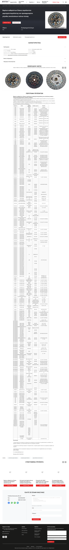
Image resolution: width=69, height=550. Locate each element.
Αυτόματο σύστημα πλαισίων (17, 5)
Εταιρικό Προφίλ (24, 528)
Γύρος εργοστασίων (24, 530)
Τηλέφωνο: (34, 513)
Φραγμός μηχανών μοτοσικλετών (37, 534)
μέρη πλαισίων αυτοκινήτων (38, 457)
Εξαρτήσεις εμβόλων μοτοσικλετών (37, 531)
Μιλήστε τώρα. (7, 22)
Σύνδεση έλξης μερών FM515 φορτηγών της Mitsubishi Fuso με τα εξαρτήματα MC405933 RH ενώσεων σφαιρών (26, 483)
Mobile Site (32, 546)
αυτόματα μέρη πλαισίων (25, 457)
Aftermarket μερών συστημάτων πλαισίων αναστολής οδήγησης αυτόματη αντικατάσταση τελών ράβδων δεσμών (57, 483)
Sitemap (28, 546)
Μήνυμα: (33, 495)
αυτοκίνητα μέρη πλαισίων (13, 457)
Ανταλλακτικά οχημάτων (38, 528)
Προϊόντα (10, 5)
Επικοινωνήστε (36, 519)
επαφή (23, 534)
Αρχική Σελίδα (5, 5)
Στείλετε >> (51, 541)
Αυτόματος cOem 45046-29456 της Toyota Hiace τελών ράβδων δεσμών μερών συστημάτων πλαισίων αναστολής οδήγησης (10, 483)
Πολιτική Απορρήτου (39, 546)
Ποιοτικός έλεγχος (24, 532)
